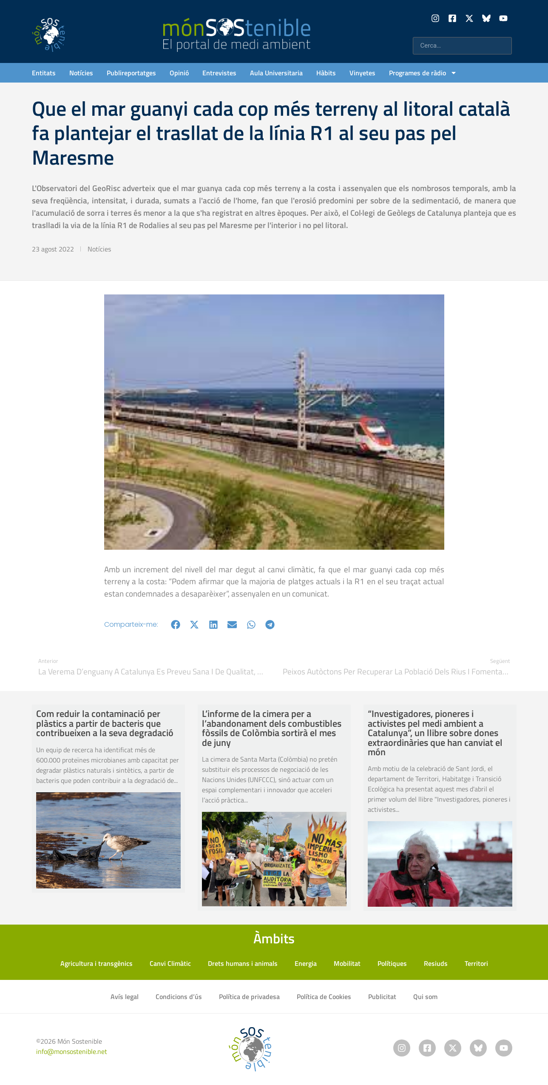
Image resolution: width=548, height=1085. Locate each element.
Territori (476, 963)
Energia (306, 963)
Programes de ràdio (423, 72)
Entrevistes (219, 73)
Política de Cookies (324, 996)
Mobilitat (347, 963)
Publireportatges (131, 73)
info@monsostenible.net (71, 1051)
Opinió (179, 73)
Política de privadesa (249, 996)
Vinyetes (362, 73)
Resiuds (436, 963)
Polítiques (392, 963)
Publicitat (382, 996)
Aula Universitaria (276, 73)
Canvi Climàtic (170, 963)
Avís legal (125, 996)
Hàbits (326, 73)
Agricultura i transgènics (96, 963)
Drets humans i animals (243, 963)
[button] (176, 624)
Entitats (44, 73)
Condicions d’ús (179, 996)
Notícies (81, 73)
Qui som (425, 996)
